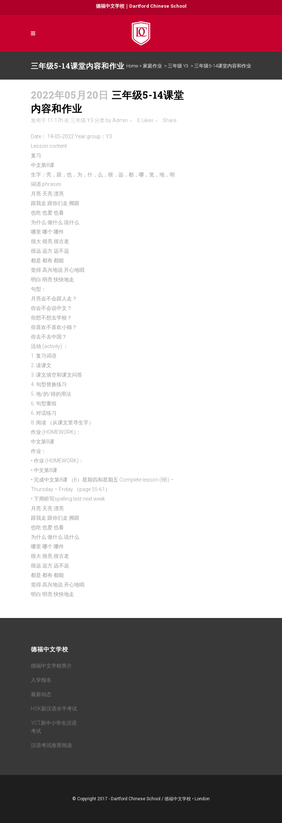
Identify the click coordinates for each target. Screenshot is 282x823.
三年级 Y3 (178, 66)
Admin (120, 120)
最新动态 (41, 694)
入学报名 (41, 680)
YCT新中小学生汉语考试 (54, 727)
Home (132, 66)
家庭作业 (152, 66)
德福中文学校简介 (51, 666)
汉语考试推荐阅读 (51, 745)
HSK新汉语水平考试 (54, 709)
